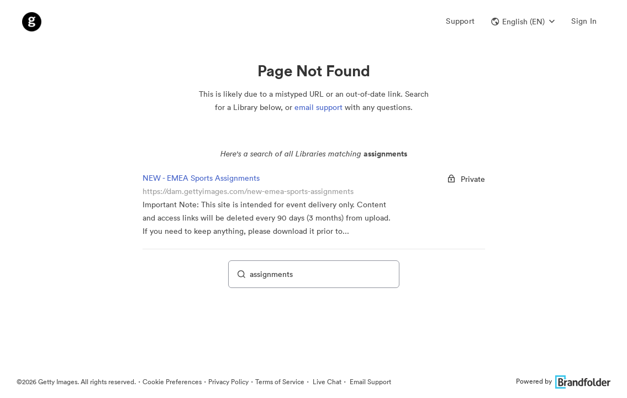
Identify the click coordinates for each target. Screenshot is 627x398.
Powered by (563, 381)
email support (318, 107)
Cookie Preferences (172, 381)
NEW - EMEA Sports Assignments (201, 178)
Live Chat (326, 381)
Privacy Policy (228, 381)
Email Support (369, 381)
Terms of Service (279, 381)
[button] (523, 21)
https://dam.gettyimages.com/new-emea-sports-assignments (248, 191)
